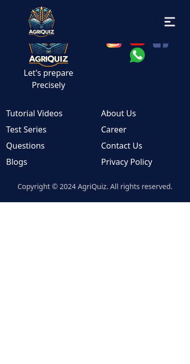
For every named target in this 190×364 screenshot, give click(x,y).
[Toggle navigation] (170, 22)
